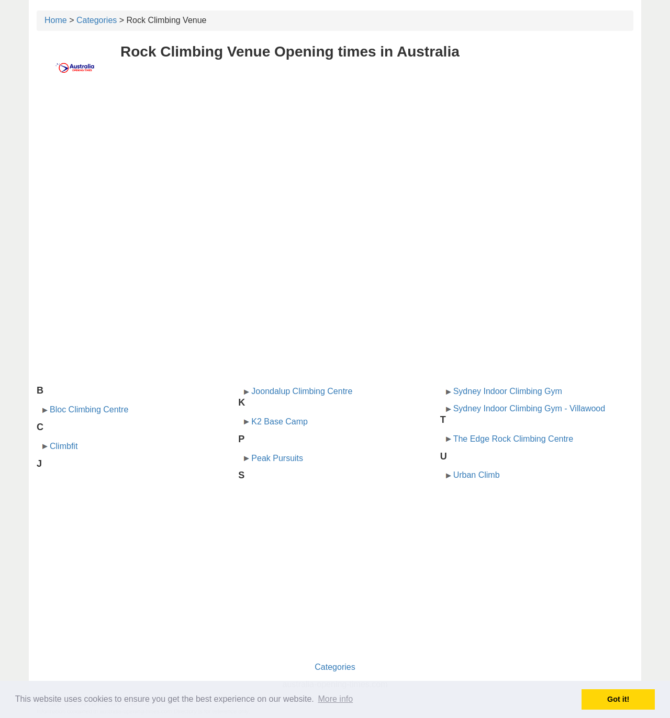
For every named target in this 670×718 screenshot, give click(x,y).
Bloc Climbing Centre (89, 409)
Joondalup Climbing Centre (301, 391)
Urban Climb (476, 474)
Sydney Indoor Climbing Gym (507, 391)
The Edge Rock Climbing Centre (513, 438)
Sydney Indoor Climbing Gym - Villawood (529, 408)
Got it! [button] (618, 699)
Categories (96, 20)
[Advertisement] (335, 166)
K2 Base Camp (279, 421)
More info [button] (335, 698)
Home (55, 20)
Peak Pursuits (277, 458)
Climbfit (63, 446)
